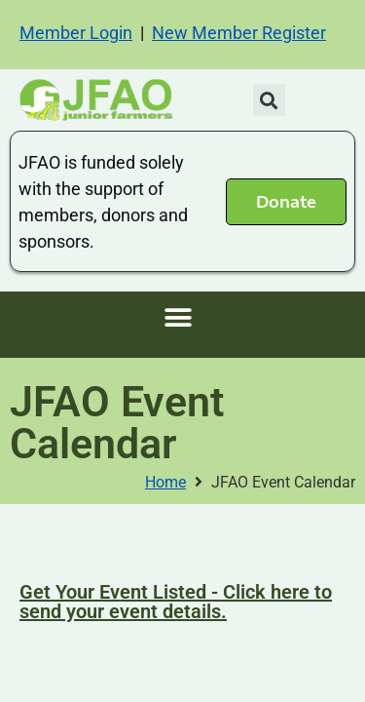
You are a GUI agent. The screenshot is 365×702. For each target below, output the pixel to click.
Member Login (75, 32)
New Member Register (239, 32)
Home (165, 482)
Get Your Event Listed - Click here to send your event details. (175, 601)
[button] (269, 100)
